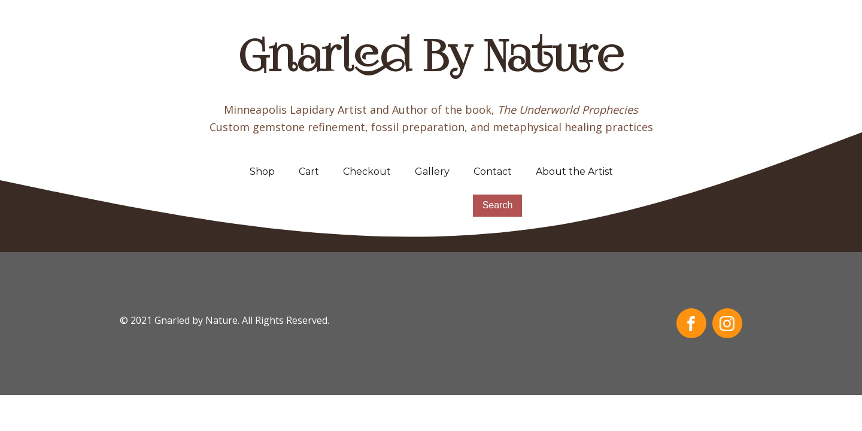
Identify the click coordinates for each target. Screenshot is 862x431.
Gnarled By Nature (431, 60)
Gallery (432, 171)
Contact (493, 171)
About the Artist (574, 171)
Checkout (367, 171)
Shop (262, 171)
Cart (309, 171)
